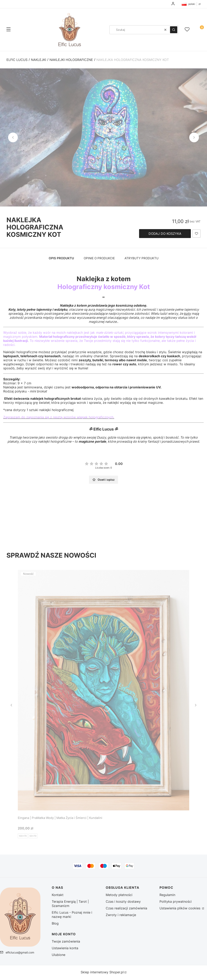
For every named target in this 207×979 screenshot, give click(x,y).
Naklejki (38, 60)
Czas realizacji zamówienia (126, 908)
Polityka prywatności (175, 901)
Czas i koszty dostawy (123, 901)
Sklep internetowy (102, 972)
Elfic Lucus (16, 60)
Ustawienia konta (65, 948)
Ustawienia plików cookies (180, 908)
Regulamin (167, 895)
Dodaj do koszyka (165, 234)
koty (187, 313)
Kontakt (57, 895)
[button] (8, 29)
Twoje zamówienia (66, 941)
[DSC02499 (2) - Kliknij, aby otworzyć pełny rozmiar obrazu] (103, 137)
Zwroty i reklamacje (121, 915)
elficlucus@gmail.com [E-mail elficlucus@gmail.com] (20, 952)
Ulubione (58, 955)
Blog (55, 923)
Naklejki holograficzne (71, 60)
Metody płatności (119, 895)
